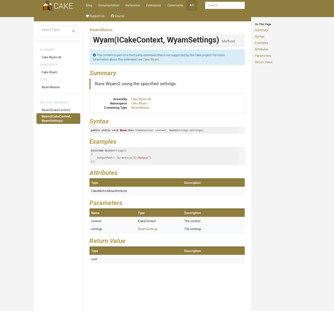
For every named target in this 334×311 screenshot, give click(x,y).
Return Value (263, 62)
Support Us (95, 16)
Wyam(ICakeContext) (56, 110)
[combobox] (225, 5)
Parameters (263, 55)
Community (175, 5)
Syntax (259, 36)
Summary (261, 30)
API (192, 5)
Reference (133, 5)
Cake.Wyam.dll (51, 57)
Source (117, 16)
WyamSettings (148, 229)
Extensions (153, 5)
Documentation (108, 5)
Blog (89, 5)
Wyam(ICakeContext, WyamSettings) (56, 118)
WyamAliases (51, 87)
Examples (261, 43)
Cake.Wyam (50, 72)
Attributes (262, 49)
